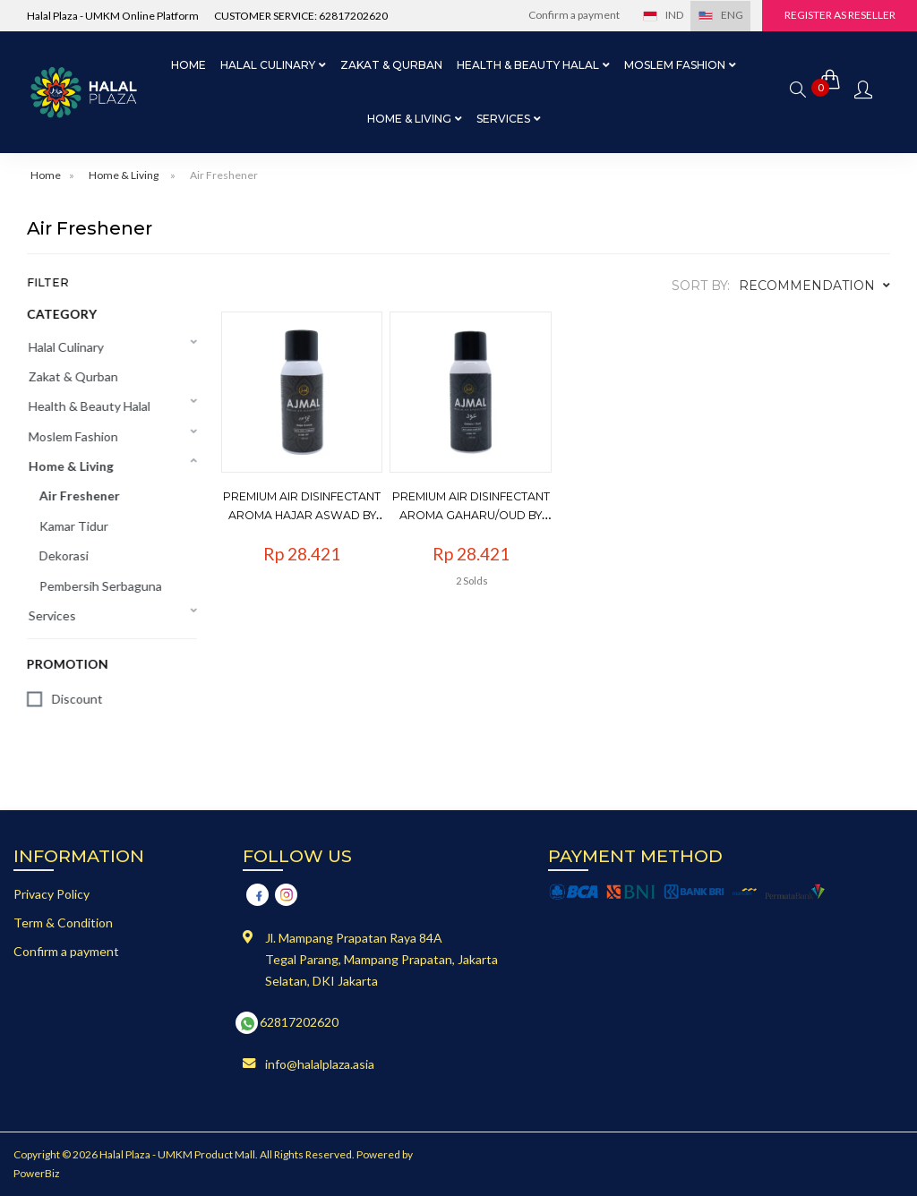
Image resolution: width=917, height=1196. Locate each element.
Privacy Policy (51, 893)
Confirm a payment (570, 14)
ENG (717, 14)
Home (188, 65)
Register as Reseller (839, 14)
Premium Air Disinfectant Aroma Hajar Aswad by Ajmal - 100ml (317, 511)
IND (659, 14)
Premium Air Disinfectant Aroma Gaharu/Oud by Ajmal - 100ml (482, 511)
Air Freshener (224, 175)
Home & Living (124, 175)
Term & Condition (63, 922)
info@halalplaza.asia (319, 1064)
